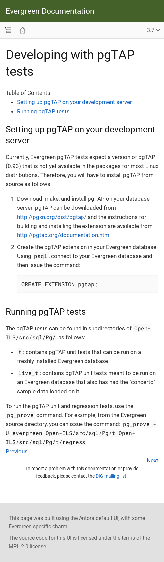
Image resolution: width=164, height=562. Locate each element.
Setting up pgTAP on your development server (74, 102)
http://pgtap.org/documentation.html (64, 235)
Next (152, 460)
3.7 (150, 30)
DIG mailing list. (112, 476)
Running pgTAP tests (43, 111)
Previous (17, 451)
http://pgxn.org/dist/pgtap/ (51, 217)
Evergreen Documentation (50, 11)
